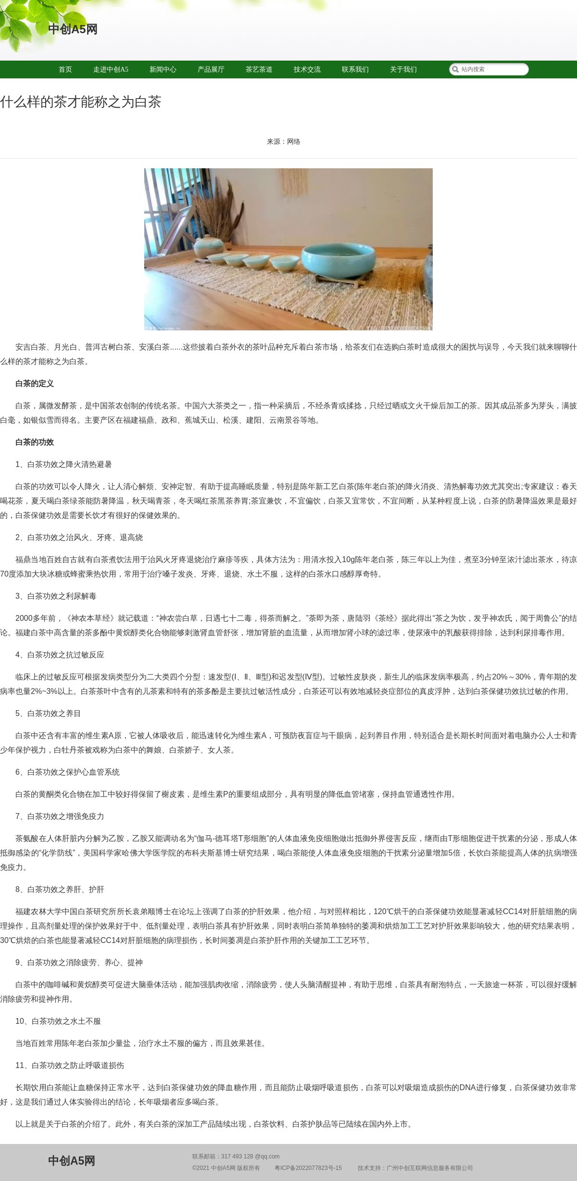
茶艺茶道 (259, 69)
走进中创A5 (110, 69)
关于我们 (403, 69)
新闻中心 (163, 69)
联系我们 (355, 69)
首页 (65, 69)
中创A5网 (73, 29)
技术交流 (307, 69)
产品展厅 (211, 69)
